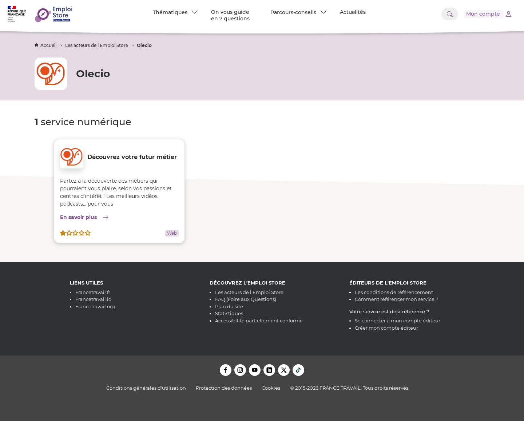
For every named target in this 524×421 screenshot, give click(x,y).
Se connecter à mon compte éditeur (397, 320)
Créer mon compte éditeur (386, 328)
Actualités (352, 12)
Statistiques (229, 313)
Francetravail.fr (92, 292)
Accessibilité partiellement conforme (259, 320)
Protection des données (224, 388)
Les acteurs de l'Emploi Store (97, 45)
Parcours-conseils (298, 12)
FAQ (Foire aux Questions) (245, 299)
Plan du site (229, 306)
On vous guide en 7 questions (230, 15)
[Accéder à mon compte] (484, 14)
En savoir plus (119, 217)
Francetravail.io (93, 299)
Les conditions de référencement (394, 292)
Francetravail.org (95, 306)
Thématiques (174, 12)
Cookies (271, 388)
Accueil (46, 45)
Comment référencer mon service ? (396, 299)
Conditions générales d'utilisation (146, 388)
